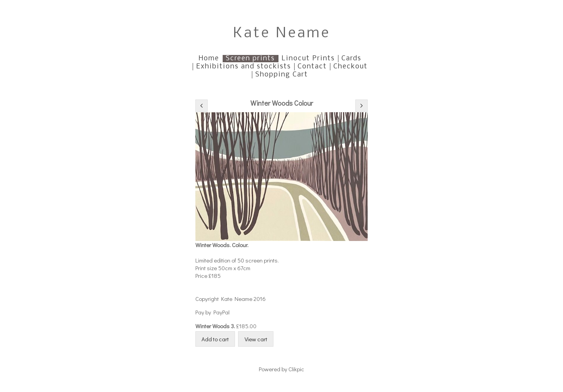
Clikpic (296, 369)
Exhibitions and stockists (243, 66)
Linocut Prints (308, 58)
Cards (351, 58)
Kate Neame (281, 33)
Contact (312, 66)
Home (208, 58)
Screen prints (250, 58)
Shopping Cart (281, 74)
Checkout (350, 66)
